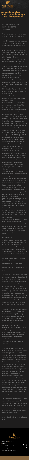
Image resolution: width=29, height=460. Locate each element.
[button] (19, 4)
